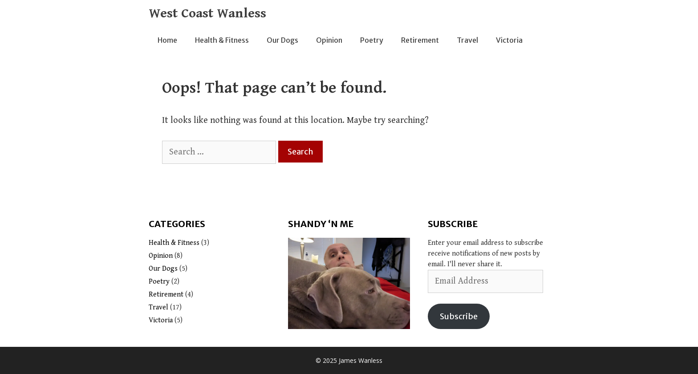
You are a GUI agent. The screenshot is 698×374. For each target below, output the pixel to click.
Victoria (509, 40)
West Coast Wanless (207, 13)
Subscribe (459, 316)
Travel (467, 40)
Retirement (420, 40)
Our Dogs (282, 40)
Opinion (329, 40)
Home (167, 40)
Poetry (371, 40)
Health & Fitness (222, 40)
